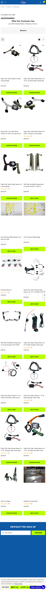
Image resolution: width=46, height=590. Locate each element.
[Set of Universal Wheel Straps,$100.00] (34, 218)
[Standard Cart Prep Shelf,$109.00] (34, 482)
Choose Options (11, 93)
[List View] (43, 39)
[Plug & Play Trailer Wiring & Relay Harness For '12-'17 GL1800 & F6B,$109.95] (34, 271)
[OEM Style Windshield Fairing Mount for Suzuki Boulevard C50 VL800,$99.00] (11, 324)
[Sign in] (40, 2)
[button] (1, 35)
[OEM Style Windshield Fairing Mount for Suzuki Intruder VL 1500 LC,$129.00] (34, 166)
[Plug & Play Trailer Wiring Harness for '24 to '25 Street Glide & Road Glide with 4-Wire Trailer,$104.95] (34, 60)
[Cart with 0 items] (43, 2)
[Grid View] (39, 39)
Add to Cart (34, 198)
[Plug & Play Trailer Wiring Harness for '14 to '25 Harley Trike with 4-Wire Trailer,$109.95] (34, 430)
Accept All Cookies (28, 587)
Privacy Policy (18, 584)
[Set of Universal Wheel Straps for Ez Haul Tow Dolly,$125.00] (11, 218)
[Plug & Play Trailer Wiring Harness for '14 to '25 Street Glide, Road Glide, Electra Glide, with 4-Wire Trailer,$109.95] (11, 430)
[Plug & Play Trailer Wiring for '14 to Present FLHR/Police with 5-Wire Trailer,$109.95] (11, 377)
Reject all (14, 587)
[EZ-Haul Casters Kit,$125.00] (11, 271)
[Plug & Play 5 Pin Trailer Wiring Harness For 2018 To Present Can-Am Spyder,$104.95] (11, 113)
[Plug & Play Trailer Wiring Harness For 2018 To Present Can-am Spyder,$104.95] (34, 113)
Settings (5, 587)
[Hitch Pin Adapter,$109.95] (11, 482)
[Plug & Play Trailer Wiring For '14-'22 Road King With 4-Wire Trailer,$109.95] (34, 377)
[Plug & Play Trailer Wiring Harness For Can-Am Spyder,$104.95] (11, 166)
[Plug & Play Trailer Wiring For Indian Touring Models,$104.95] (11, 60)
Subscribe (38, 533)
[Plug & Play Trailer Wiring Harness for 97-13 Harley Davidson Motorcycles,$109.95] (34, 324)
